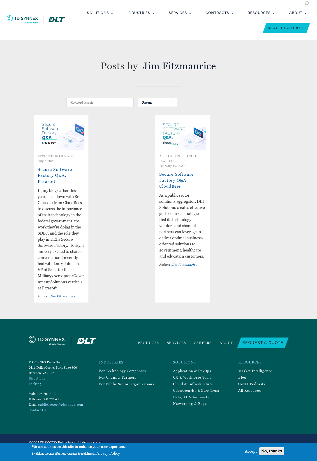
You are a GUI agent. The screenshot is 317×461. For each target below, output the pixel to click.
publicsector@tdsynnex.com (60, 404)
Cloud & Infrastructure (193, 384)
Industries (138, 13)
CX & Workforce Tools (192, 377)
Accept (251, 451)
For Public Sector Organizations (126, 384)
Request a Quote (286, 28)
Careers (203, 343)
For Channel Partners (117, 377)
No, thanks (271, 451)
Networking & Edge (190, 403)
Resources (259, 13)
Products (148, 343)
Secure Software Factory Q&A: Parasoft (55, 175)
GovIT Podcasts (251, 384)
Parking (35, 384)
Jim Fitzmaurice (63, 296)
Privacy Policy (107, 453)
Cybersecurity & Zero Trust (196, 390)
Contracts (217, 13)
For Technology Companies (122, 371)
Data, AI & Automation (193, 397)
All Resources (249, 390)
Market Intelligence (255, 371)
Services (178, 13)
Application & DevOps (192, 371)
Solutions (98, 13)
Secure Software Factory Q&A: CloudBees (176, 180)
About (295, 13)
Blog (242, 377)
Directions (37, 378)
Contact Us (37, 410)
